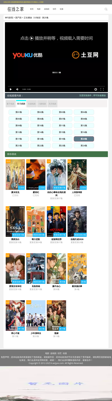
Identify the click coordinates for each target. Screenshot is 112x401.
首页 (32, 9)
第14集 (40, 132)
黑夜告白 (15, 239)
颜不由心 (56, 286)
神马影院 (9, 17)
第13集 (18, 132)
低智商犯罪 (56, 239)
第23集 (62, 145)
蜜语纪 (36, 192)
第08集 (84, 118)
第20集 (84, 138)
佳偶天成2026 (77, 239)
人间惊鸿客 (77, 192)
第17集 (18, 138)
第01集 (18, 112)
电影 (39, 9)
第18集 (40, 138)
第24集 (84, 145)
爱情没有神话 (15, 286)
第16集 (84, 132)
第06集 (40, 118)
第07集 (62, 118)
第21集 (18, 145)
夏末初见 (15, 192)
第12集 (84, 125)
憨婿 (56, 333)
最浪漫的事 (77, 286)
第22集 (40, 145)
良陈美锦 (36, 286)
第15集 (62, 132)
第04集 (84, 112)
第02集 (40, 112)
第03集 (62, 112)
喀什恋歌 (36, 239)
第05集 (18, 118)
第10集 (40, 125)
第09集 (18, 125)
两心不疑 (15, 333)
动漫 (61, 9)
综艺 (54, 9)
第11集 (62, 125)
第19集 (62, 138)
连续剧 (46, 9)
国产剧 (18, 17)
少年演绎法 (36, 333)
